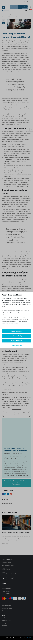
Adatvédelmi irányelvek (16, 345)
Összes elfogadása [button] (16, 331)
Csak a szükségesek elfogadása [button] (16, 336)
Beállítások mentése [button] (16, 340)
